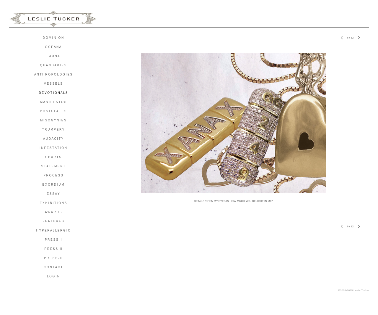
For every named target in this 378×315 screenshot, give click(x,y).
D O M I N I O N (53, 37)
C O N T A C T (53, 267)
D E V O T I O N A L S (53, 92)
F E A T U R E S (53, 221)
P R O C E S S (53, 175)
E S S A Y (53, 193)
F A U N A (53, 56)
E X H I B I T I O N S (53, 203)
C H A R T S (53, 157)
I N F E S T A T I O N (53, 148)
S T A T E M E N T (53, 166)
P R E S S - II (53, 248)
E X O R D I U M (53, 184)
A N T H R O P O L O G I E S (53, 74)
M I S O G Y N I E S (53, 120)
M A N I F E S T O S (53, 102)
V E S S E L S (53, 83)
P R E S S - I (53, 239)
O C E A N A (53, 47)
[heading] (53, 19)
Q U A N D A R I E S (53, 65)
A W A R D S (53, 212)
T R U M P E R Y (53, 129)
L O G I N (53, 276)
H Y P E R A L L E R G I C (53, 230)
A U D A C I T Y (53, 138)
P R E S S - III (53, 258)
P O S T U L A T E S (53, 111)
